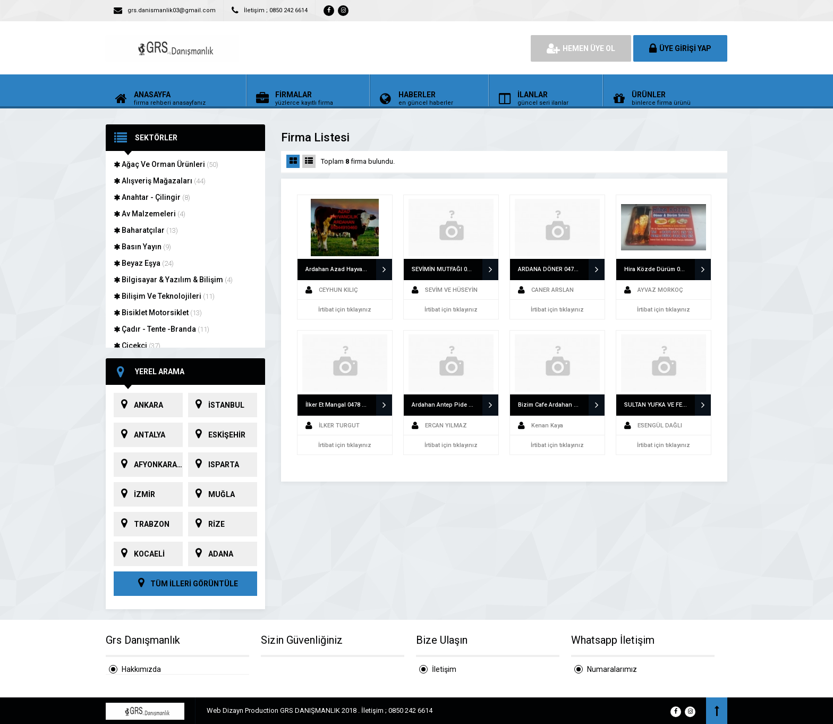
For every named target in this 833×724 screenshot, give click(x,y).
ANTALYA (139, 435)
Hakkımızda (141, 669)
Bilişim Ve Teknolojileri (164, 296)
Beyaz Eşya (144, 263)
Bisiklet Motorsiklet (158, 312)
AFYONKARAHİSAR (148, 464)
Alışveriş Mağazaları (160, 180)
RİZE (206, 524)
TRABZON (141, 524)
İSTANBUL (216, 405)
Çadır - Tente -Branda (161, 329)
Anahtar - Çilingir (152, 197)
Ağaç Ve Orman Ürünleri (166, 164)
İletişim (444, 669)
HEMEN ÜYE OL (581, 48)
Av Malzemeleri (149, 213)
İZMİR (134, 494)
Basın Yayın (142, 246)
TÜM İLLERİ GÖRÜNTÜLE (185, 583)
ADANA (210, 554)
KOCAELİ (139, 554)
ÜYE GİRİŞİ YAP (680, 48)
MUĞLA (211, 494)
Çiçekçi (137, 345)
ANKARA (138, 405)
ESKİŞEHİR (216, 435)
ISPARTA (213, 464)
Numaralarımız (612, 669)
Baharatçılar (146, 230)
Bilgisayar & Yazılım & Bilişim (173, 279)
